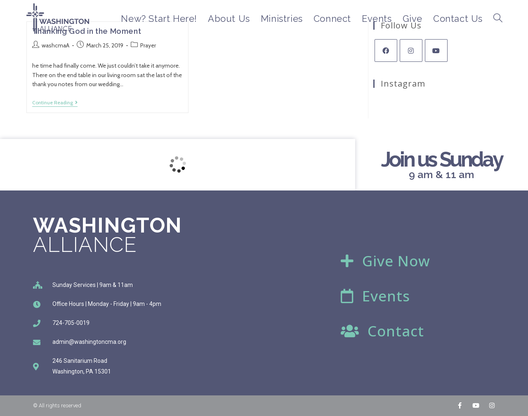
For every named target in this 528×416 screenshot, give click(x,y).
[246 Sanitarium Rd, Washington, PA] (177, 164)
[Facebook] (386, 50)
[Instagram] (411, 50)
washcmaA (55, 45)
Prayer (148, 45)
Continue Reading (55, 103)
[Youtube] (436, 50)
